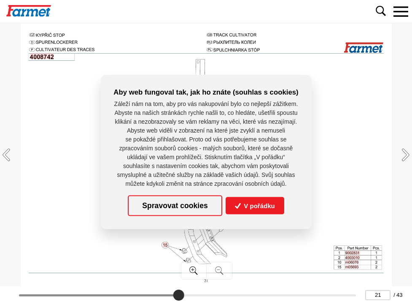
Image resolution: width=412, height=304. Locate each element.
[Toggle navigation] (400, 11)
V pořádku (255, 205)
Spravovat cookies (174, 205)
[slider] (178, 295)
